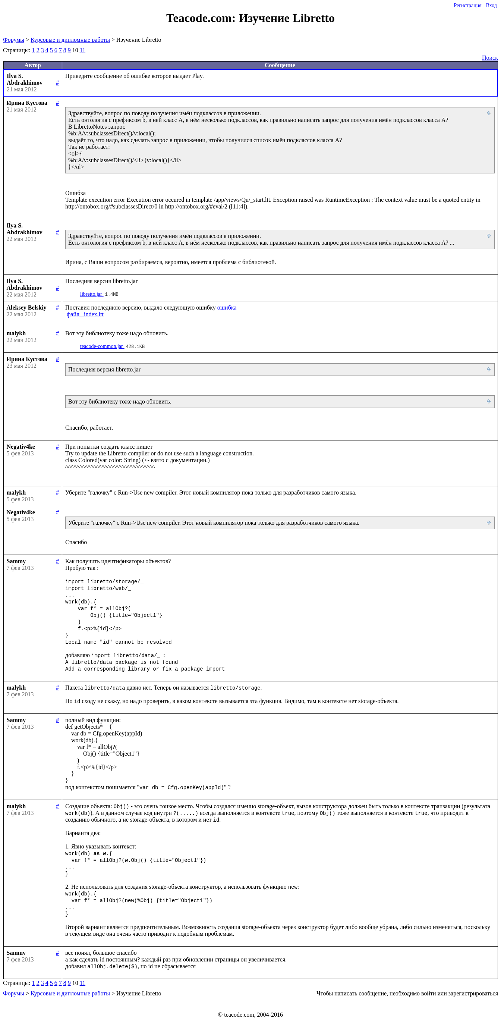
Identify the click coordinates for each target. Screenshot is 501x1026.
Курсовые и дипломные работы (70, 40)
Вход (491, 5)
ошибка (227, 307)
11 (82, 50)
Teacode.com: (202, 18)
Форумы (13, 40)
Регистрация (467, 5)
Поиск (490, 57)
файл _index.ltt (85, 314)
